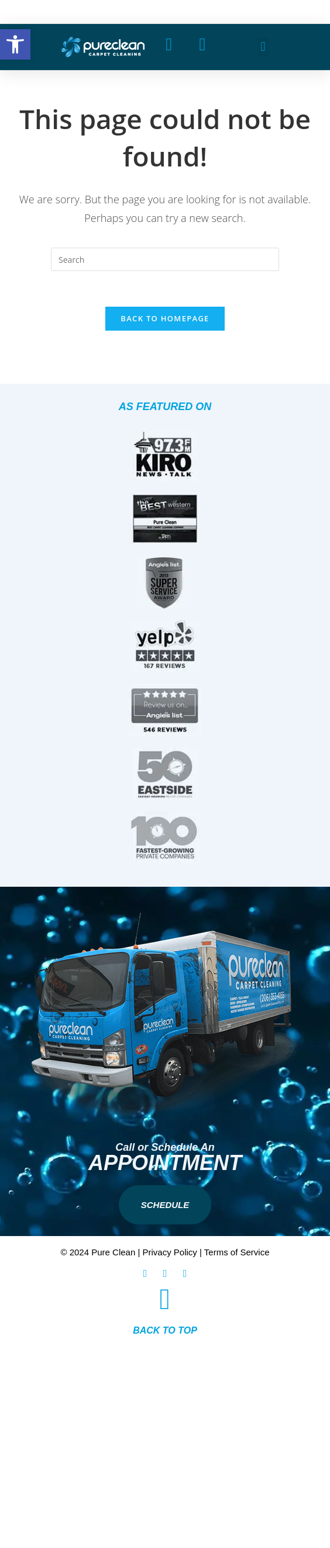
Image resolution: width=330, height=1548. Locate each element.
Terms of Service (237, 1252)
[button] (263, 47)
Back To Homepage (165, 318)
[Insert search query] (165, 259)
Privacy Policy (170, 1252)
